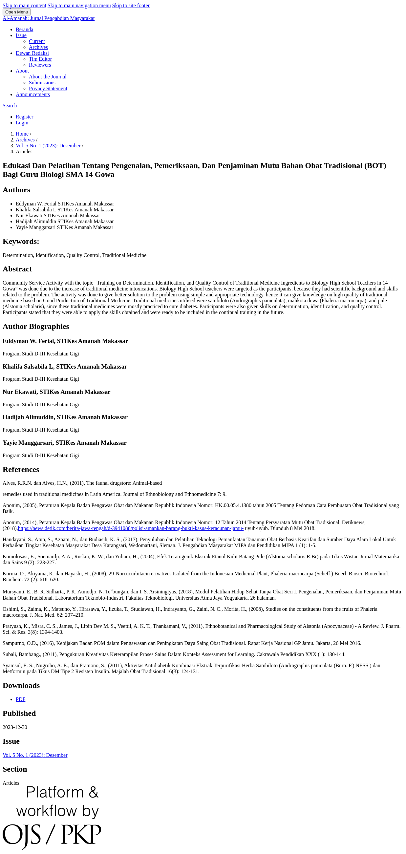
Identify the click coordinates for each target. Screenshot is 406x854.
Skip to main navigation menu (79, 5)
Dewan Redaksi (32, 53)
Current (37, 41)
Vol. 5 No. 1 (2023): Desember (49, 145)
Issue (21, 35)
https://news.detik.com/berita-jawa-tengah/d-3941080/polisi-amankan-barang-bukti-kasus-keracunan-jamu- (131, 528)
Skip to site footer (131, 5)
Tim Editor (40, 59)
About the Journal (48, 76)
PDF (20, 699)
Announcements (33, 94)
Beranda (24, 29)
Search (10, 105)
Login (22, 122)
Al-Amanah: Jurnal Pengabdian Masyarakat (49, 18)
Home (23, 134)
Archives (38, 47)
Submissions (42, 82)
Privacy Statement (48, 88)
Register (24, 116)
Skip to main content (24, 5)
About (22, 71)
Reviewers (40, 65)
